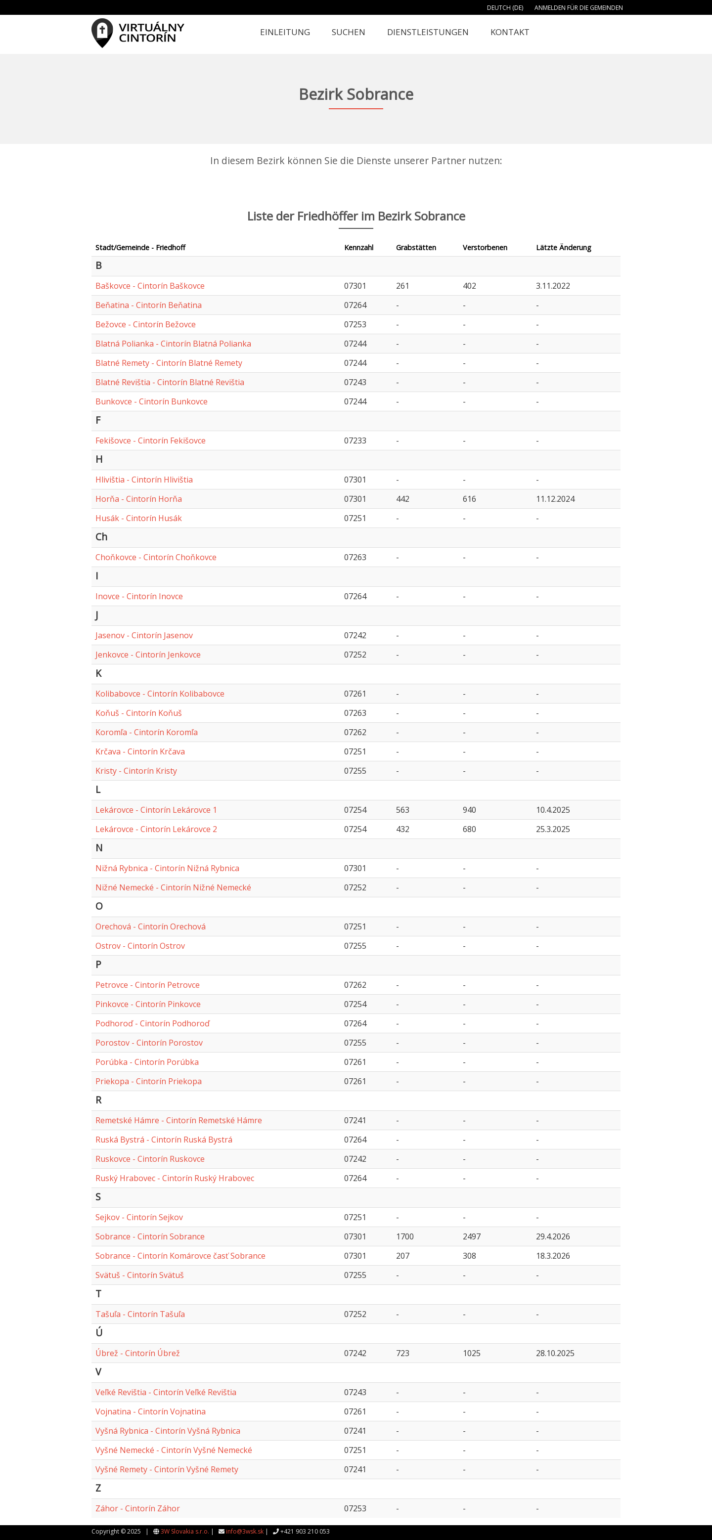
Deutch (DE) (505, 7)
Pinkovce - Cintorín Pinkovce (148, 1004)
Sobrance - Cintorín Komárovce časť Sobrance (180, 1255)
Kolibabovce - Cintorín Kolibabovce (159, 693)
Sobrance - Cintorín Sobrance (150, 1236)
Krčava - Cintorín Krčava (140, 751)
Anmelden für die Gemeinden (578, 7)
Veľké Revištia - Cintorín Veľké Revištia (165, 1392)
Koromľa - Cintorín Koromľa (146, 732)
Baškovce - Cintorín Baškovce (150, 285)
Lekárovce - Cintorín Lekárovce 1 (156, 809)
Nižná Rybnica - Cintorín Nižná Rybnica (167, 868)
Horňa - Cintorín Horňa (138, 498)
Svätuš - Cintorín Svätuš (139, 1275)
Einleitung (285, 32)
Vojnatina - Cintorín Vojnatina (150, 1411)
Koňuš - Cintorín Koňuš (138, 712)
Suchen (348, 32)
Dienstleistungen (428, 32)
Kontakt (510, 32)
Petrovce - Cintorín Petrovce (147, 984)
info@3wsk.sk (245, 1531)
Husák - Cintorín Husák (138, 518)
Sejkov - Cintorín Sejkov (139, 1217)
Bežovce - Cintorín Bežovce (145, 324)
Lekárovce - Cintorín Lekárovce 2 (156, 829)
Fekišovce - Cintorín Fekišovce (150, 440)
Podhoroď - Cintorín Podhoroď (152, 1023)
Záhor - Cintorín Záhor (137, 1508)
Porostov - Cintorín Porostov (149, 1042)
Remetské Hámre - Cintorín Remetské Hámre (178, 1120)
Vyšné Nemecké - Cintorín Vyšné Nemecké (173, 1450)
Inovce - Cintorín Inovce (139, 596)
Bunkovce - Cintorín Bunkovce (151, 401)
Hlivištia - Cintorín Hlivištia (144, 479)
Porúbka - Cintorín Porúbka (147, 1061)
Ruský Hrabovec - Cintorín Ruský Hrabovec (174, 1178)
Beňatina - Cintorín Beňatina (148, 305)
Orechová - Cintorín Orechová (150, 926)
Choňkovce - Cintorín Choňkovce (156, 557)
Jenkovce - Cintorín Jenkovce (148, 654)
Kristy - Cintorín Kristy (136, 770)
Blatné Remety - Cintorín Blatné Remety (168, 362)
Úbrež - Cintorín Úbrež (137, 1353)
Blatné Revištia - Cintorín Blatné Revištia (169, 382)
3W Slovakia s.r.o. (185, 1531)
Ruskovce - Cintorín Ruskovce (150, 1158)
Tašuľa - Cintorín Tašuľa (140, 1314)
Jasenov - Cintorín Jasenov (144, 635)
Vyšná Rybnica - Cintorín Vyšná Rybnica (167, 1430)
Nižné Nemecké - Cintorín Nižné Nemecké (173, 887)
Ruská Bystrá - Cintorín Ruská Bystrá (163, 1139)
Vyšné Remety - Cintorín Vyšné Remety (166, 1469)
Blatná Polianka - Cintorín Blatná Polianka (173, 343)
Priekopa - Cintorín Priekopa (148, 1081)
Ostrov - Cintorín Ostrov (140, 945)
